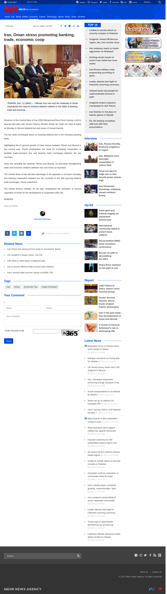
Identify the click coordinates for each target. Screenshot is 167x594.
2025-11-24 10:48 (111, 455)
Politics (26, 17)
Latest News (93, 340)
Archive (133, 2)
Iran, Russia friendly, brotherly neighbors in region (110, 147)
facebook (114, 2)
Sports (61, 17)
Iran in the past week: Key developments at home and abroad (110, 316)
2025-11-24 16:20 (109, 361)
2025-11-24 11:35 (112, 422)
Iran (13, 17)
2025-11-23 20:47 (98, 540)
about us (145, 572)
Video (74, 17)
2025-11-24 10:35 (98, 467)
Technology (53, 17)
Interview (91, 138)
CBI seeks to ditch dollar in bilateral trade (27, 261)
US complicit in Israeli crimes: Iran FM (25, 255)
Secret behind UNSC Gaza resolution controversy (110, 244)
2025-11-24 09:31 (98, 504)
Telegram (80, 2)
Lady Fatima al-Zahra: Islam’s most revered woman (109, 288)
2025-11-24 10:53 (98, 446)
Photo (68, 17)
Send (9, 341)
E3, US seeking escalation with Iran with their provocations (103, 124)
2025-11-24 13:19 (108, 395)
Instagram (91, 2)
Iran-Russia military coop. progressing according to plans (102, 72)
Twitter (103, 2)
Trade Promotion (50, 287)
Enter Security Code (15, 331)
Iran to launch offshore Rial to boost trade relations (31, 266)
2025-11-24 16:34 (98, 352)
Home (8, 17)
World (19, 17)
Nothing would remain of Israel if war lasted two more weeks (104, 60)
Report (89, 280)
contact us (157, 572)
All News (82, 17)
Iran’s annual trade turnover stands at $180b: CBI (30, 272)
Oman (18, 287)
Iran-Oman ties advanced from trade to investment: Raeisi (34, 249)
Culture (43, 17)
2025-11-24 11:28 (98, 434)
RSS (123, 2)
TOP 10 (93, 25)
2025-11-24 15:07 (98, 373)
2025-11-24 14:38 (98, 386)
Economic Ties (31, 287)
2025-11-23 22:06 (98, 516)
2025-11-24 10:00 (98, 492)
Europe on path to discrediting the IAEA (108, 256)
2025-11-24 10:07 (98, 479)
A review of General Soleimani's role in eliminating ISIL (109, 328)
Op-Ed (89, 205)
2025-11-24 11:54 (106, 413)
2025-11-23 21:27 (98, 528)
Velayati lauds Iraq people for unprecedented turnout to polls (104, 93)
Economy (34, 17)
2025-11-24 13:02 (111, 404)
